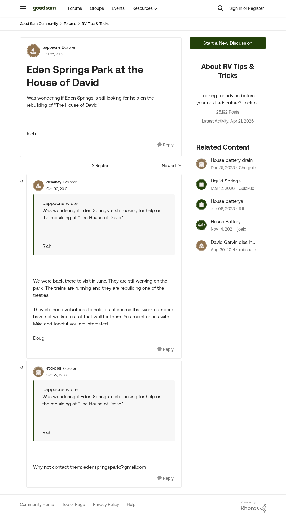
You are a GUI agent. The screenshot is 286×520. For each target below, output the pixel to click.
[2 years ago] (223, 168)
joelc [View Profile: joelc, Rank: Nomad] (241, 229)
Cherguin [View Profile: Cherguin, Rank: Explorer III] (247, 167)
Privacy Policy (106, 504)
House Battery (226, 221)
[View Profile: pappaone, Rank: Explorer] (33, 50)
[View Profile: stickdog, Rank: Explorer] (38, 371)
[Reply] (165, 145)
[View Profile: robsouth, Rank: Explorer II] (201, 245)
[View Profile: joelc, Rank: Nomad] (201, 225)
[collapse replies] (22, 181)
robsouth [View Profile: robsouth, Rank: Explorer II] (247, 249)
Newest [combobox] (172, 166)
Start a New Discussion (227, 43)
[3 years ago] (223, 208)
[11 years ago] (223, 249)
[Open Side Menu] (23, 8)
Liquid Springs (226, 180)
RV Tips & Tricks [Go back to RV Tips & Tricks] (95, 23)
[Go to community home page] (45, 8)
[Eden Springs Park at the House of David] (56, 189)
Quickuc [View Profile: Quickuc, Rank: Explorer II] (246, 188)
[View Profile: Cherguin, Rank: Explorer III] (201, 163)
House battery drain (232, 160)
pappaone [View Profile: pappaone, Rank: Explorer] (51, 47)
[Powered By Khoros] (253, 507)
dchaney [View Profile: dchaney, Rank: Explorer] (53, 182)
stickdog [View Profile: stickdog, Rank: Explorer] (53, 368)
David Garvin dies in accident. (231, 242)
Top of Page (73, 504)
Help (131, 504)
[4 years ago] (222, 229)
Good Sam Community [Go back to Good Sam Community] (39, 23)
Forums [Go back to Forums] (70, 23)
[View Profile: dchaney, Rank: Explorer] (38, 185)
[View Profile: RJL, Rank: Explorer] (201, 204)
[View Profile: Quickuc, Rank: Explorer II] (201, 184)
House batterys (227, 201)
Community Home (37, 504)
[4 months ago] (223, 188)
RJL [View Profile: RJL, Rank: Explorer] (242, 208)
